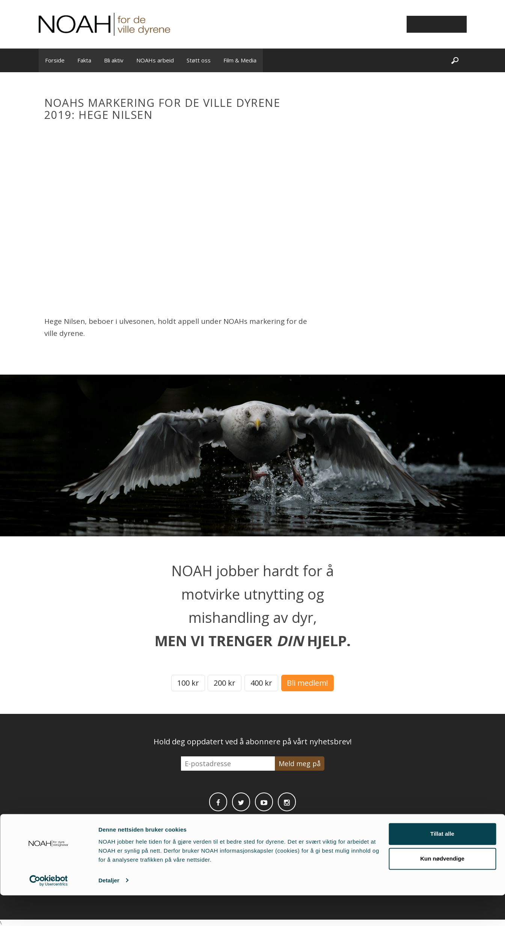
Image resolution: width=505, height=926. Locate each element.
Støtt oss (199, 60)
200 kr (224, 683)
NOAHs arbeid (155, 60)
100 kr (188, 683)
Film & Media (239, 60)
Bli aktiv (114, 60)
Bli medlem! (307, 683)
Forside (55, 60)
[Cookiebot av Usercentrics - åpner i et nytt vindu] (48, 911)
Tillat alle (442, 865)
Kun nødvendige (442, 889)
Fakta (84, 60)
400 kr (261, 683)
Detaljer (108, 911)
